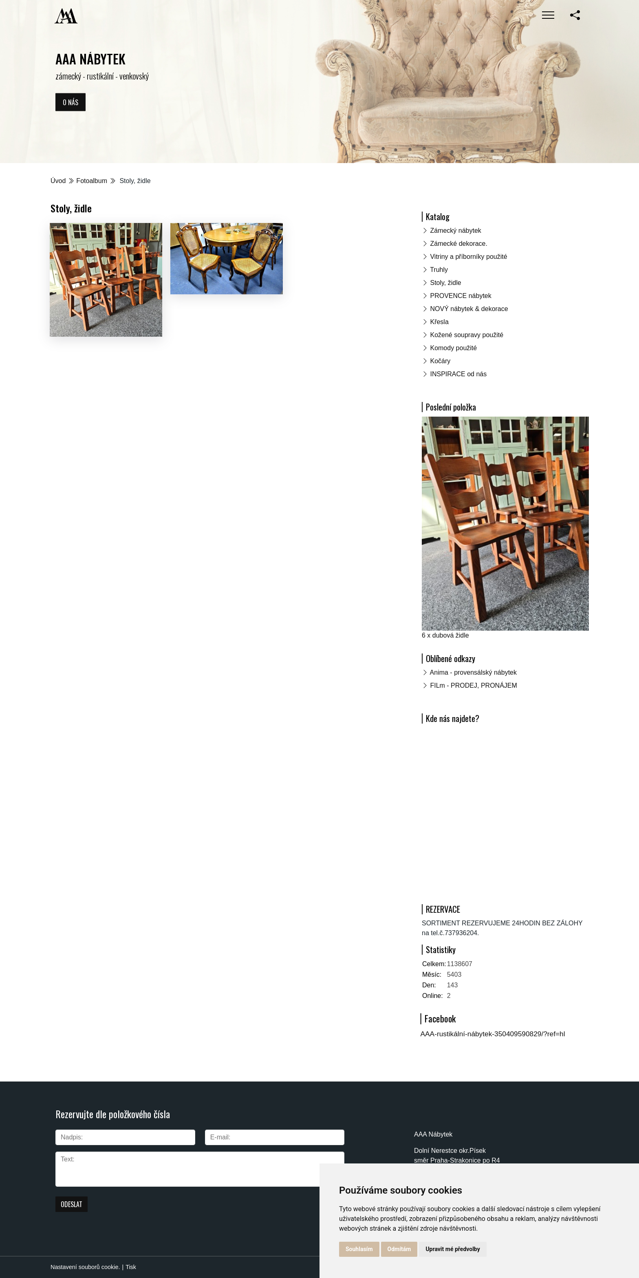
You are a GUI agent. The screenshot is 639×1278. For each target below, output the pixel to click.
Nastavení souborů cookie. (85, 1267)
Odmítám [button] (399, 1249)
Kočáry (440, 361)
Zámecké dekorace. (458, 243)
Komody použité (453, 347)
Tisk (131, 1267)
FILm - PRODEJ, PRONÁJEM (473, 685)
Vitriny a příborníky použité (468, 256)
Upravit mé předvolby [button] (452, 1249)
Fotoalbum (91, 180)
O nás (70, 102)
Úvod (58, 180)
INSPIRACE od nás (458, 374)
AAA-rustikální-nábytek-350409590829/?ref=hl (493, 1033)
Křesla (439, 321)
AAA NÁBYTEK (90, 58)
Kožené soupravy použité (466, 334)
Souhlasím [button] (359, 1249)
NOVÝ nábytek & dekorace (469, 308)
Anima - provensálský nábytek (473, 672)
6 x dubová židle (445, 635)
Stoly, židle (445, 282)
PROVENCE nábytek (460, 295)
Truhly (439, 269)
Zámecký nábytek (455, 230)
